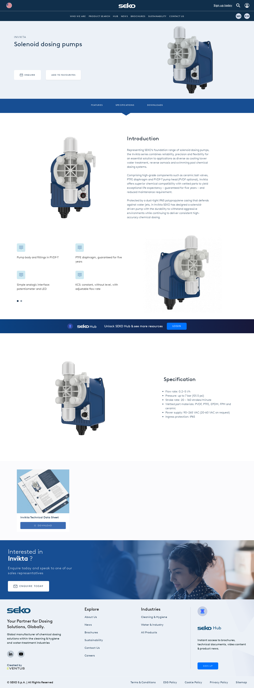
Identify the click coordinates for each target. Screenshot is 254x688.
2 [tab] (21, 301)
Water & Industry (152, 624)
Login (176, 326)
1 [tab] (18, 301)
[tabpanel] (72, 267)
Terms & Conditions (143, 682)
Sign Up (208, 666)
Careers (90, 655)
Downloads (155, 105)
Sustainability (157, 16)
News (124, 16)
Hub (115, 16)
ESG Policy (170, 682)
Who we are (78, 16)
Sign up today (223, 5)
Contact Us (176, 16)
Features (97, 105)
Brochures (138, 16)
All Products (149, 632)
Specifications (125, 105)
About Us (91, 617)
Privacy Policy (219, 682)
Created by (16, 666)
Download (43, 525)
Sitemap (241, 682)
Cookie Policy (193, 682)
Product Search (99, 16)
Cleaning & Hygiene (154, 617)
